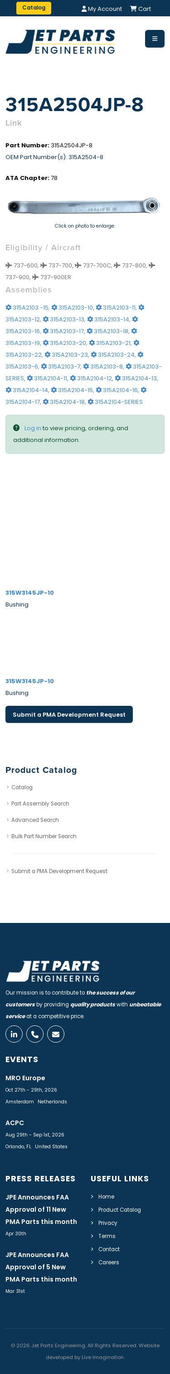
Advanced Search (35, 820)
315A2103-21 (110, 343)
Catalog (22, 787)
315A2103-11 (116, 307)
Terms (107, 1236)
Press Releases (40, 1178)
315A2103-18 (107, 331)
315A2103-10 (72, 307)
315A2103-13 (63, 319)
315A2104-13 (136, 378)
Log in (32, 428)
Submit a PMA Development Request (69, 715)
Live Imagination (103, 1357)
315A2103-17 (63, 331)
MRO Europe (25, 1078)
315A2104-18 (64, 402)
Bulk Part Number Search (44, 836)
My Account (102, 9)
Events (22, 1059)
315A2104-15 (72, 390)
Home (106, 1196)
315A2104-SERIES (115, 402)
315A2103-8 (103, 366)
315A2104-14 (26, 390)
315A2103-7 (60, 366)
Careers (108, 1262)
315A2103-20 (64, 343)
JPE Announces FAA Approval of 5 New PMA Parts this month (41, 1267)
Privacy (107, 1223)
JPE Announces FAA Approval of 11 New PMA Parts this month (41, 1209)
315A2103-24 (113, 354)
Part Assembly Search (40, 803)
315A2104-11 (47, 378)
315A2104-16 (117, 390)
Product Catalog (119, 1210)
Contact (109, 1249)
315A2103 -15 (27, 307)
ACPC (14, 1122)
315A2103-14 (108, 319)
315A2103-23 (66, 354)
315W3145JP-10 (29, 592)
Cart (140, 9)
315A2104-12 (91, 378)
